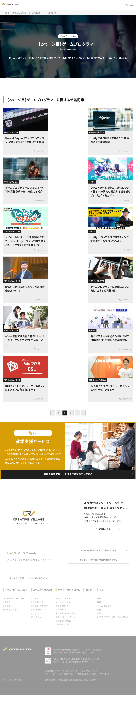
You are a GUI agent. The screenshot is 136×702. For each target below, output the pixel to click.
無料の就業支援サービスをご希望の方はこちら (68, 475)
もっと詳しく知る (101, 530)
